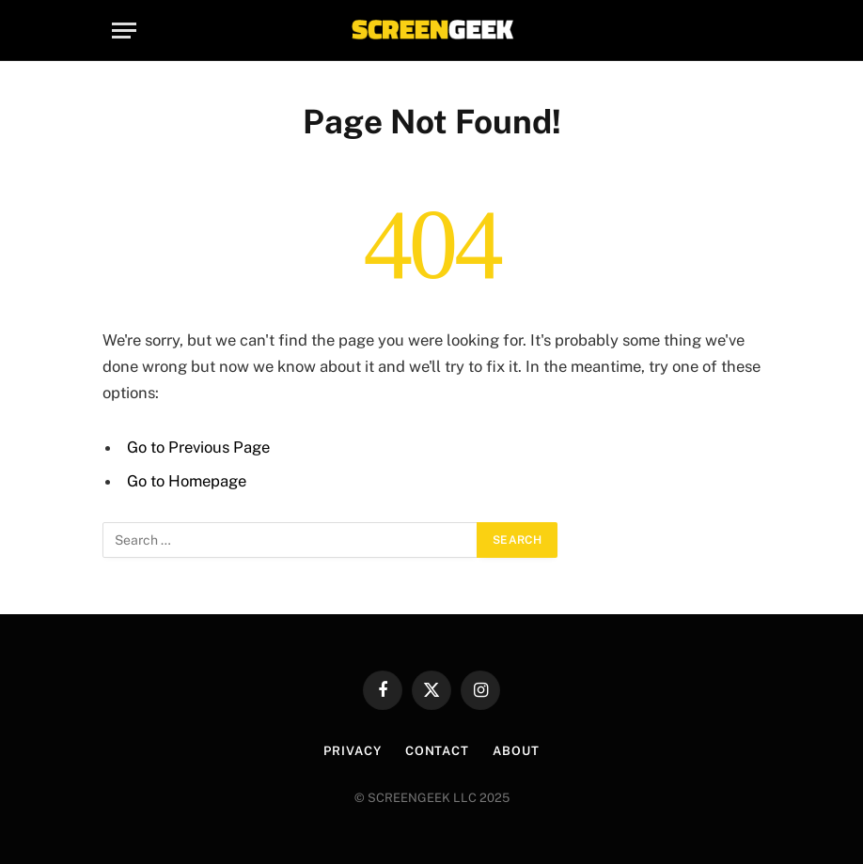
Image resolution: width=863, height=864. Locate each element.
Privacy (352, 751)
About (516, 751)
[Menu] (124, 30)
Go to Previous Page (198, 447)
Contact (437, 751)
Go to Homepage (186, 480)
